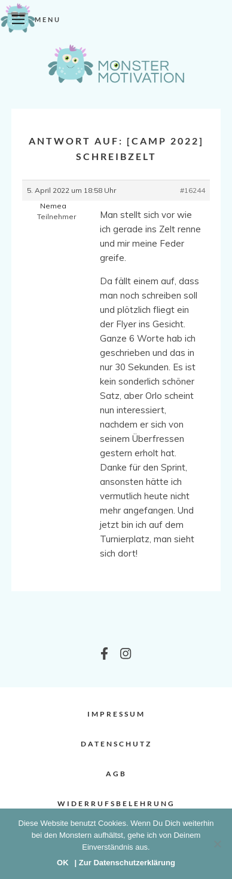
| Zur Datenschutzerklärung (125, 862)
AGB (116, 773)
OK (63, 862)
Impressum (116, 713)
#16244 (192, 190)
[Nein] (217, 844)
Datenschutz (116, 743)
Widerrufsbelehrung (116, 803)
